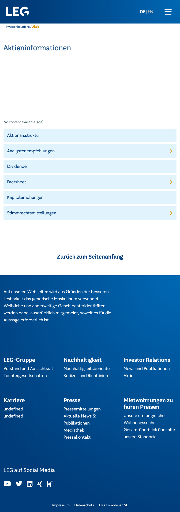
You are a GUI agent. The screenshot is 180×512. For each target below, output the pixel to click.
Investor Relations (18, 27)
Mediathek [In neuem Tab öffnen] (74, 430)
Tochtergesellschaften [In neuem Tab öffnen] (25, 375)
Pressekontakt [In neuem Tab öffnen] (77, 437)
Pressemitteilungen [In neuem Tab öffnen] (82, 409)
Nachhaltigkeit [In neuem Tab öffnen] (83, 359)
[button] (90, 135)
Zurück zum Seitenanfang (90, 256)
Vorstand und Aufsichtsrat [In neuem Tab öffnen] (28, 368)
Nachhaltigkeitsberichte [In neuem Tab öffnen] (87, 368)
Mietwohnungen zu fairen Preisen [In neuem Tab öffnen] (148, 403)
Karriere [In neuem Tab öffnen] (14, 400)
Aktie (128, 375)
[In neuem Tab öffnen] (7, 484)
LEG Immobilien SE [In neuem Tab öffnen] (113, 505)
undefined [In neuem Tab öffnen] (13, 409)
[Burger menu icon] (168, 12)
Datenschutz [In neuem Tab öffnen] (84, 505)
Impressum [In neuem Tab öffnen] (61, 505)
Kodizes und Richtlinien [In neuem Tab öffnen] (86, 375)
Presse (72, 400)
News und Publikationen (147, 368)
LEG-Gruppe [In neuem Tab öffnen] (19, 359)
